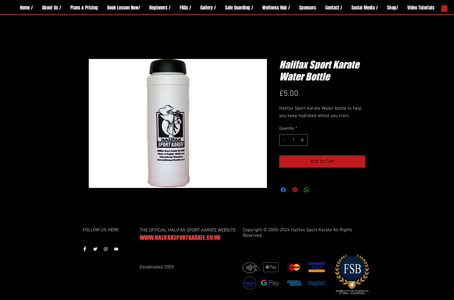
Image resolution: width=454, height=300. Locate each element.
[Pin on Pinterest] (295, 189)
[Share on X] (318, 189)
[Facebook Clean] (84, 249)
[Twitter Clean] (95, 249)
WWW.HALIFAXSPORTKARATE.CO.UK (180, 237)
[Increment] (303, 139)
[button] (444, 7)
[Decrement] (284, 139)
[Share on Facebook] (283, 189)
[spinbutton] (293, 139)
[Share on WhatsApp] (306, 189)
